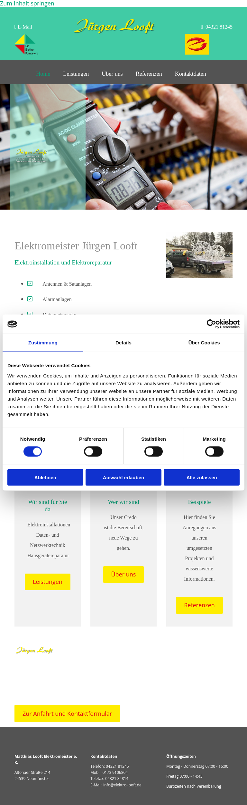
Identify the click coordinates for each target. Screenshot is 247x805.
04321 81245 (117, 766)
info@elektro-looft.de (122, 785)
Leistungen (76, 74)
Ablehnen (45, 477)
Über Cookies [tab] (204, 342)
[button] (47, 582)
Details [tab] (123, 342)
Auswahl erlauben (123, 477)
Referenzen (149, 74)
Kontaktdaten (190, 74)
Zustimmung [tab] (43, 342)
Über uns (112, 74)
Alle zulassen (202, 477)
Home (43, 74)
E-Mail (23, 27)
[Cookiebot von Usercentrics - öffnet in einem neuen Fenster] (211, 324)
